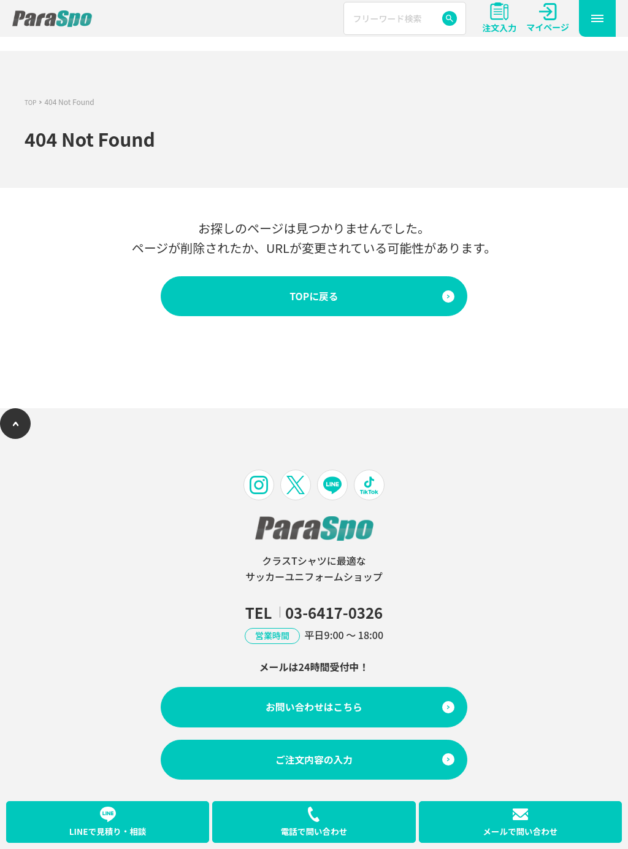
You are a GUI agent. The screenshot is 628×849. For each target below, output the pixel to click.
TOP (32, 101)
